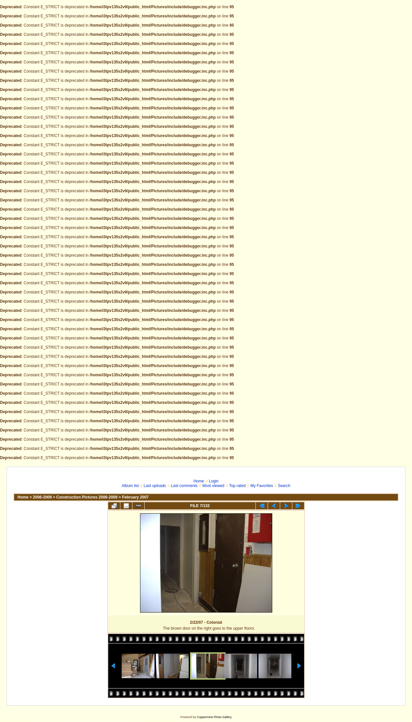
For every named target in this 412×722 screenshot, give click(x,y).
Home (198, 481)
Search (284, 485)
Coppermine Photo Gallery (214, 717)
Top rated (237, 485)
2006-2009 (42, 497)
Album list (130, 485)
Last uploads (155, 485)
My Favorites (262, 485)
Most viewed (214, 485)
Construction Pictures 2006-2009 (86, 497)
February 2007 (135, 497)
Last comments (184, 485)
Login (213, 481)
